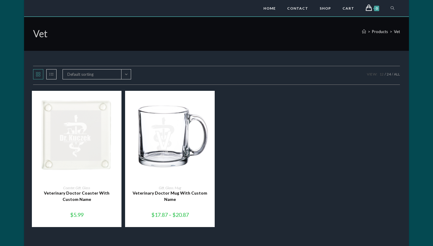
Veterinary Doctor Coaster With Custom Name (76, 196)
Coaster (68, 188)
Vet (397, 31)
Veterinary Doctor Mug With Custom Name (170, 196)
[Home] (364, 31)
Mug (178, 188)
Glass (86, 188)
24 (389, 74)
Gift (78, 188)
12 (381, 74)
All (397, 74)
